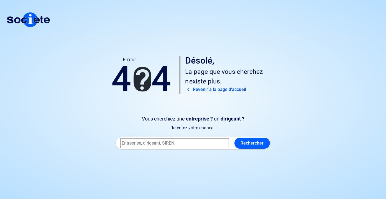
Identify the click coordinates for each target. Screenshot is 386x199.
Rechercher (252, 143)
